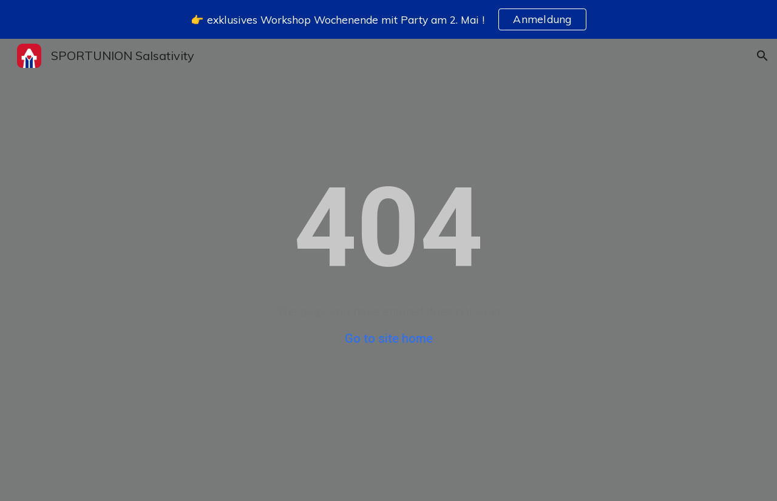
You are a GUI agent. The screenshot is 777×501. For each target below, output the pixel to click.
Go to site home (389, 338)
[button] (762, 55)
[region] (388, 19)
